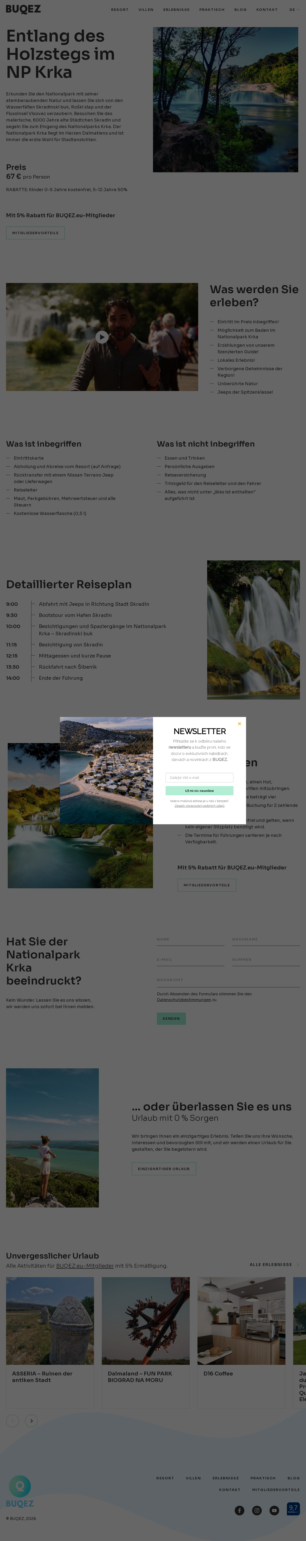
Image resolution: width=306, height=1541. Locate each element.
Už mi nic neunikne (199, 791)
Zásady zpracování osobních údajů (200, 806)
